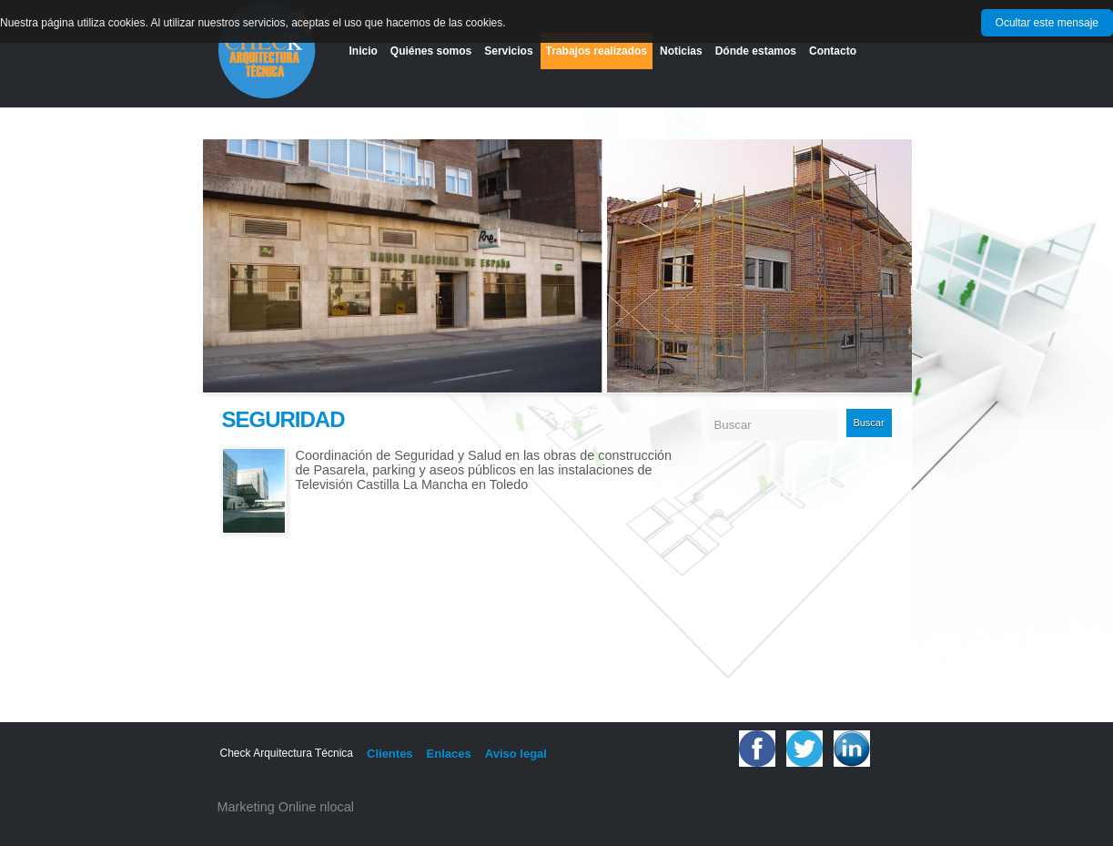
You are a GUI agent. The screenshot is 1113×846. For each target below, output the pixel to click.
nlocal (336, 807)
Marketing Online (267, 807)
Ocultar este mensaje (1047, 22)
